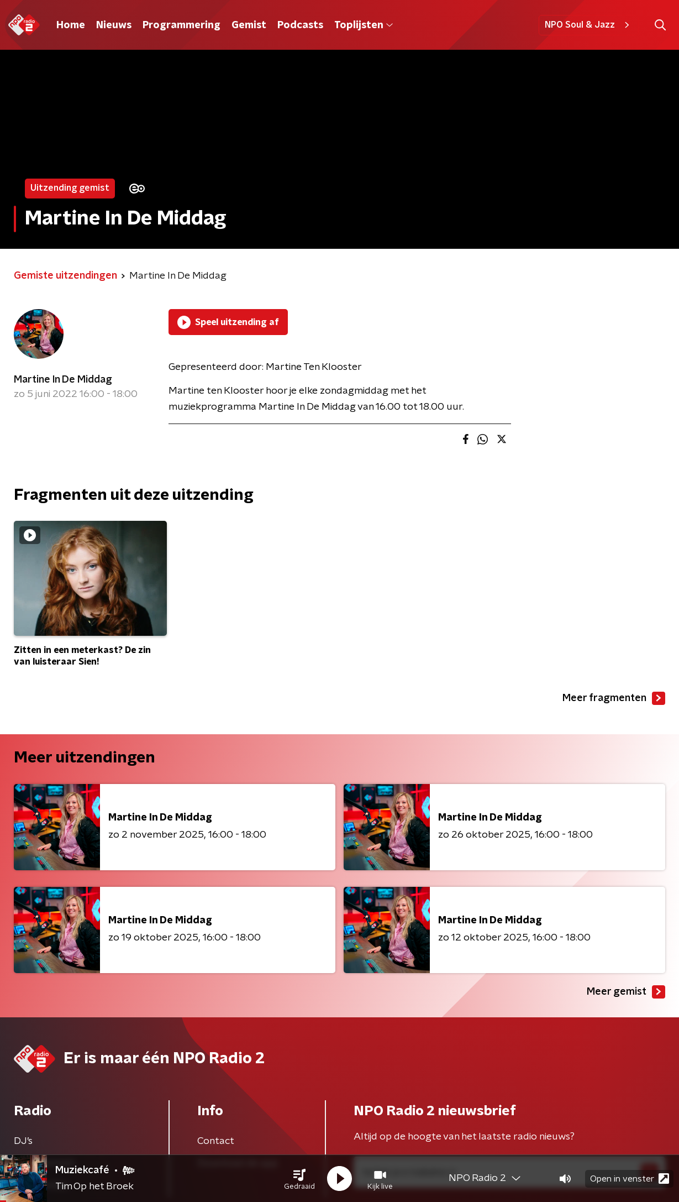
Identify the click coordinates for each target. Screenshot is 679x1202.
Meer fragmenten (613, 698)
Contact (215, 1141)
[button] (299, 1178)
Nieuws (113, 25)
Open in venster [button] (629, 1178)
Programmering (181, 25)
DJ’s (23, 1141)
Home (70, 25)
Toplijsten (363, 25)
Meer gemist (626, 992)
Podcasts (300, 25)
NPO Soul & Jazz (589, 24)
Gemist (248, 25)
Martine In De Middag (63, 380)
